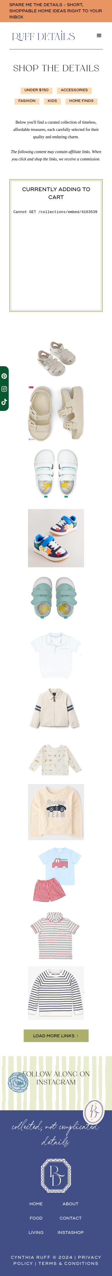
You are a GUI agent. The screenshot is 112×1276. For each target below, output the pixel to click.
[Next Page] (56, 1035)
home (36, 1203)
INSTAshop (71, 1232)
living (36, 1232)
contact (71, 1218)
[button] (99, 35)
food (36, 1218)
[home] (49, 35)
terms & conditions (68, 1263)
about (71, 1203)
